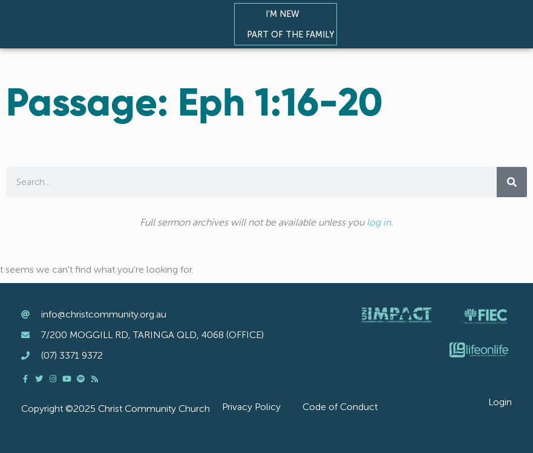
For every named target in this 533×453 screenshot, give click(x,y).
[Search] (512, 182)
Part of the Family (293, 34)
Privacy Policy (251, 406)
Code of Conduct (340, 406)
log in (379, 222)
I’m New (286, 14)
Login (500, 402)
